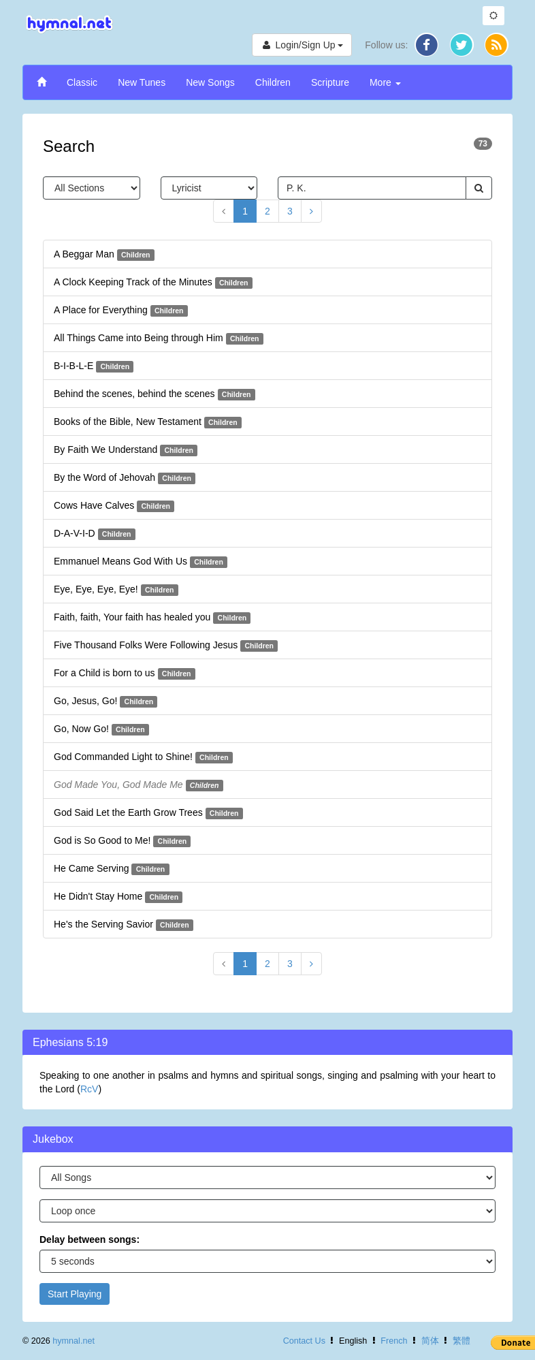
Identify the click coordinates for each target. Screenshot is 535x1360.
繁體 (461, 1341)
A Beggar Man (104, 255)
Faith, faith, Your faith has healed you (152, 618)
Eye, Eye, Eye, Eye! (116, 590)
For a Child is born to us (124, 673)
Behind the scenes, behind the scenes (154, 394)
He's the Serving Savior (123, 925)
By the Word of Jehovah (124, 478)
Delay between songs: (89, 1239)
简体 (430, 1341)
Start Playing (74, 1293)
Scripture (330, 82)
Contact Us (304, 1341)
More (385, 82)
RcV (89, 1089)
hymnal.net (73, 1341)
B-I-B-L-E (93, 366)
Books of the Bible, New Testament (148, 422)
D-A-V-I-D (94, 534)
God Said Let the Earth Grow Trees (148, 813)
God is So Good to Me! (122, 841)
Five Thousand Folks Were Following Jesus (166, 645)
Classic (82, 82)
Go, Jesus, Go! (105, 701)
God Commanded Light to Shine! (143, 757)
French (393, 1341)
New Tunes (141, 82)
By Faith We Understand (125, 450)
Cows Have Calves (114, 506)
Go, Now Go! (101, 729)
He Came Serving (111, 869)
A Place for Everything (121, 310)
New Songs (210, 82)
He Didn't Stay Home (118, 897)
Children (273, 82)
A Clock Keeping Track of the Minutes (153, 282)
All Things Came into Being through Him (158, 338)
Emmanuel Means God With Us (140, 562)
